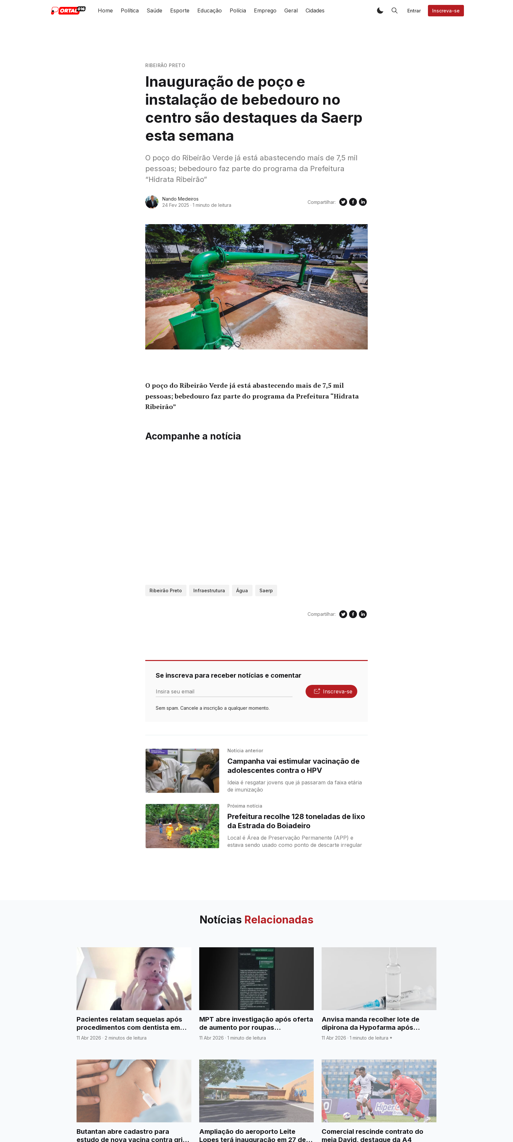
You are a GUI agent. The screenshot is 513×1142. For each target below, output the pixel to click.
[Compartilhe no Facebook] (353, 202)
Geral (291, 10)
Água (242, 590)
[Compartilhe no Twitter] (343, 202)
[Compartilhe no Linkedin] (363, 202)
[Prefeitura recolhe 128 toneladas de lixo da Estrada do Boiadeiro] (182, 826)
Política (130, 10)
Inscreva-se (446, 10)
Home (105, 10)
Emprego (265, 10)
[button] (380, 10)
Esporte (179, 10)
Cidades (315, 10)
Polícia (238, 10)
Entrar (414, 10)
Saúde (154, 10)
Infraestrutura (209, 590)
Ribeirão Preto (165, 65)
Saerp (266, 590)
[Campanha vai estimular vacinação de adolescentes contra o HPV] (182, 770)
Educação (209, 10)
